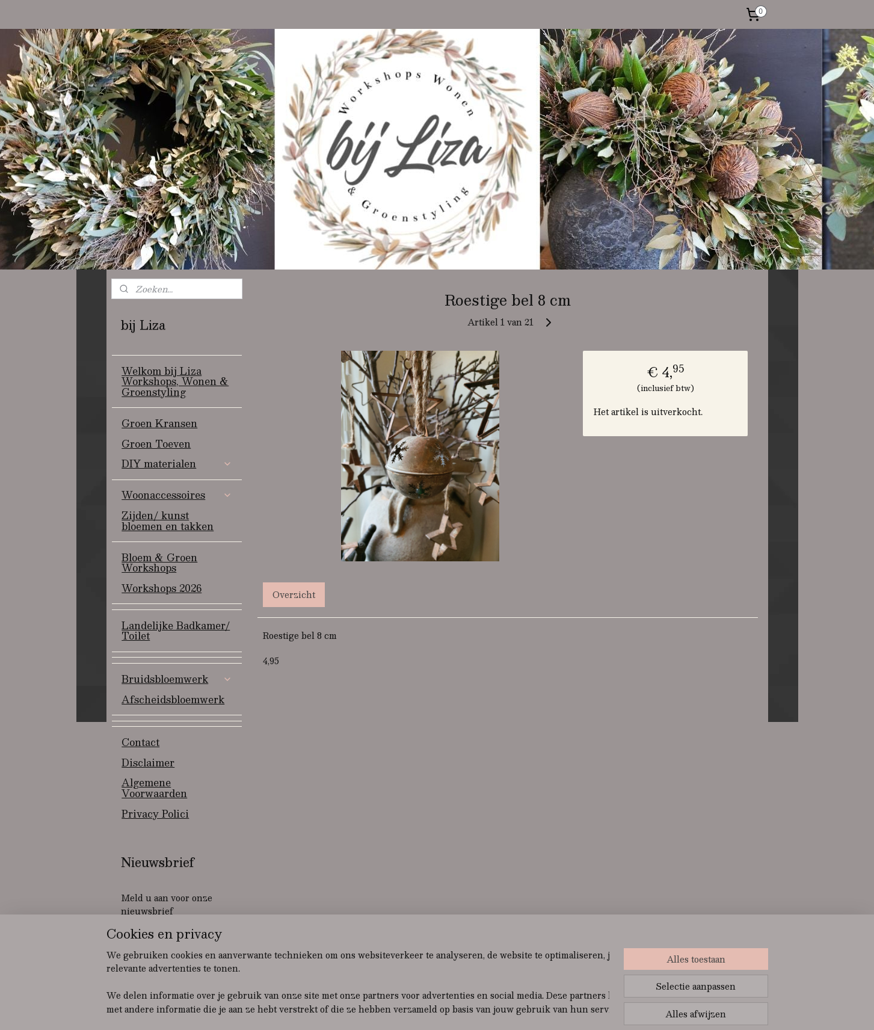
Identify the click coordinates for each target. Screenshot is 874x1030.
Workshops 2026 (162, 588)
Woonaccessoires (177, 495)
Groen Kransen (159, 423)
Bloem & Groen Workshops (159, 562)
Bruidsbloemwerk (177, 679)
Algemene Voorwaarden (154, 787)
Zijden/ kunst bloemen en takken (168, 520)
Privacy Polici (155, 814)
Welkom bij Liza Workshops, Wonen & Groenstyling (175, 381)
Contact (140, 742)
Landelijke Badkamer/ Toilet (176, 630)
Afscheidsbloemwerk (173, 699)
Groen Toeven (156, 444)
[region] (357, 982)
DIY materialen (177, 463)
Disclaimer (148, 762)
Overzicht (293, 594)
